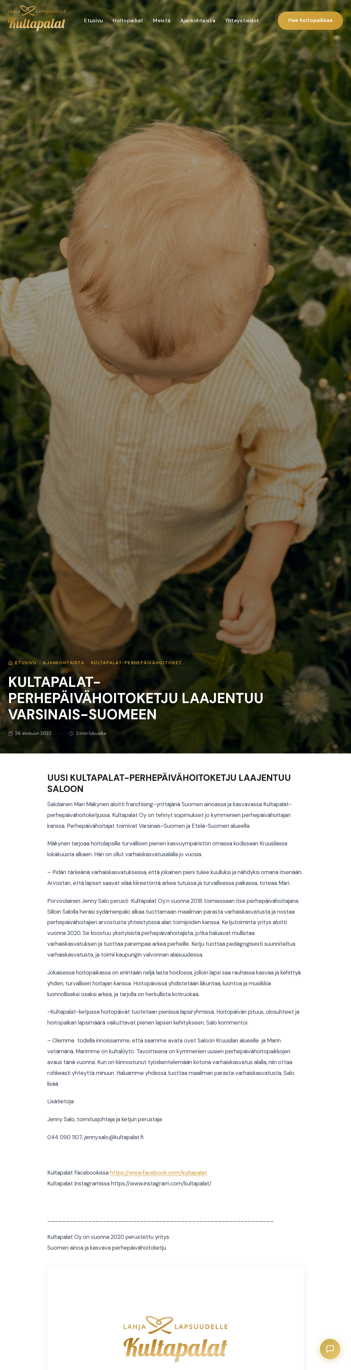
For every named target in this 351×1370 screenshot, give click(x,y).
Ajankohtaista (197, 20)
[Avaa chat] (330, 1349)
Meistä (161, 20)
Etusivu (93, 20)
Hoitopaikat (128, 20)
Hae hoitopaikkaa (310, 20)
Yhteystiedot (242, 20)
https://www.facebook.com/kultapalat (158, 1172)
